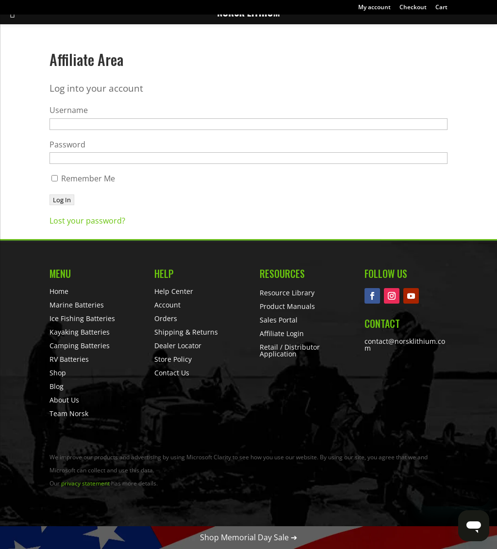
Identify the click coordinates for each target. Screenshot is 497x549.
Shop (58, 372)
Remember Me (83, 178)
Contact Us (171, 372)
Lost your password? (87, 220)
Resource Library (287, 292)
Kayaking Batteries (80, 332)
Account (167, 304)
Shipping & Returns (186, 332)
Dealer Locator (177, 345)
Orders (165, 318)
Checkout (413, 7)
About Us (64, 399)
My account (374, 7)
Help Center (173, 291)
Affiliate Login (282, 333)
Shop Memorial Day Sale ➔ (248, 537)
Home (59, 291)
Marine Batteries (77, 304)
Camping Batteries (80, 345)
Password (67, 144)
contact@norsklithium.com (404, 345)
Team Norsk (69, 413)
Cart (441, 7)
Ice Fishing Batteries (82, 318)
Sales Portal (279, 319)
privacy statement (85, 483)
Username (69, 110)
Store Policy (173, 359)
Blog (57, 386)
